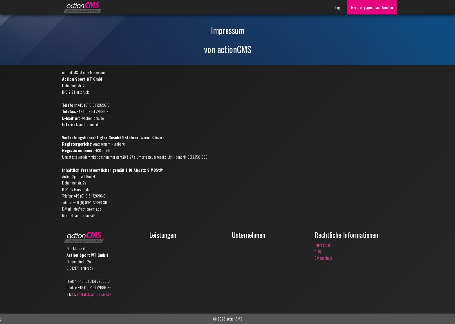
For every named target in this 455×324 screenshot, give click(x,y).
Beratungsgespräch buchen (372, 7)
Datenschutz (324, 258)
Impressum (322, 245)
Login (338, 7)
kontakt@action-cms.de (94, 294)
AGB (318, 251)
